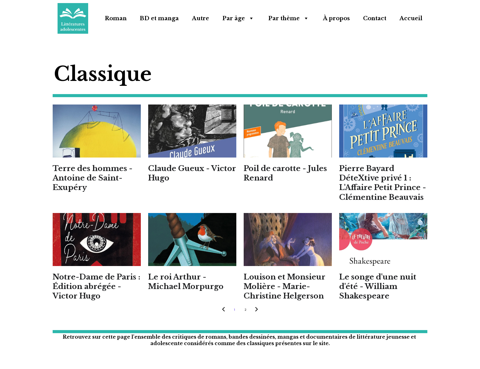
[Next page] (256, 309)
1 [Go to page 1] (234, 310)
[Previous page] (223, 309)
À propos (336, 18)
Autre (200, 18)
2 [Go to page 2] (245, 310)
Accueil (410, 18)
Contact (374, 18)
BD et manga (159, 18)
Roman (116, 18)
